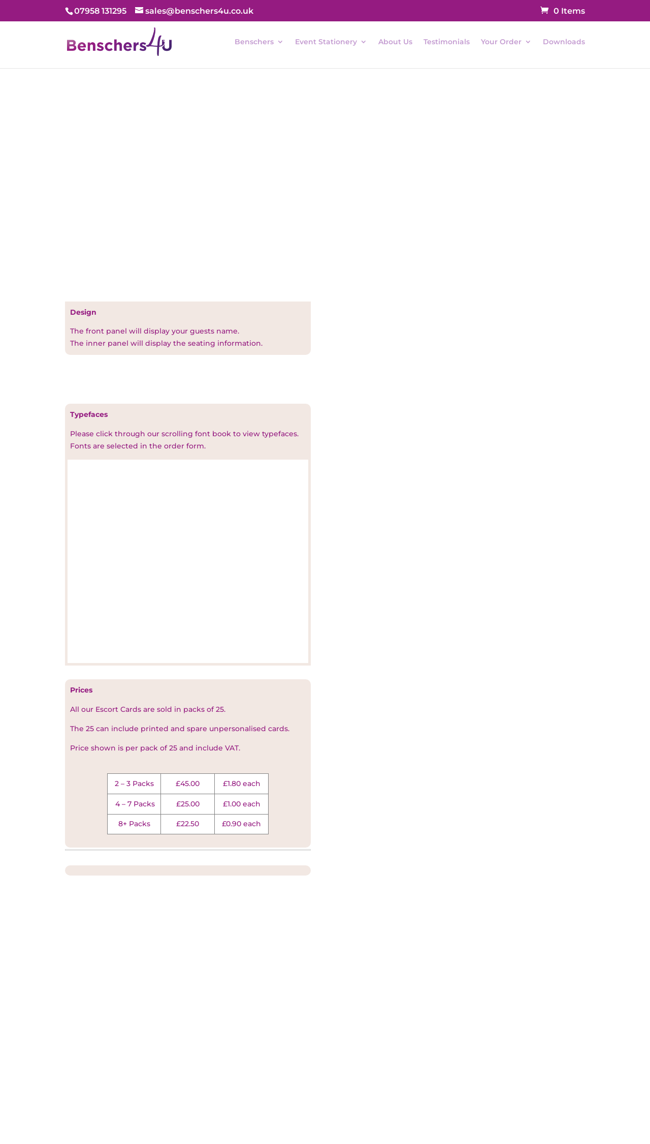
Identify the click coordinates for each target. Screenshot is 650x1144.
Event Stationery (326, 42)
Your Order (501, 42)
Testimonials (447, 42)
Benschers (254, 42)
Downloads (564, 42)
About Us (395, 42)
